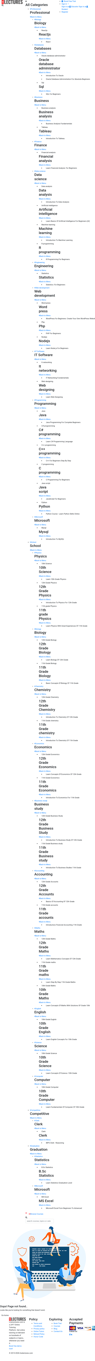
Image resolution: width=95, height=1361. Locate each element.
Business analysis (47, 108)
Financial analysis (47, 152)
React (48, 42)
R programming (47, 244)
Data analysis (46, 186)
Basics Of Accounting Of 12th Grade (50, 901)
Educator (70, 7)
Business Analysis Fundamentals (50, 124)
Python (44, 502)
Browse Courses (36, 1214)
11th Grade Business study (47, 844)
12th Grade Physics (47, 583)
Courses (57, 1326)
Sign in (64, 4)
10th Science (46, 564)
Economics (39, 744)
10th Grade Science (47, 1053)
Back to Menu (36, 17)
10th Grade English (47, 1019)
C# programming (47, 426)
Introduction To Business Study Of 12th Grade (50, 840)
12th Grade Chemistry (47, 697)
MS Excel (45, 1197)
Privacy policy (39, 1329)
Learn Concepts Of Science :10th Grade (50, 1073)
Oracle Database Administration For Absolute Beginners (50, 79)
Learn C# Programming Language (50, 441)
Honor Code (38, 1337)
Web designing (47, 381)
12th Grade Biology (47, 640)
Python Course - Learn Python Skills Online (50, 514)
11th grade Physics (47, 606)
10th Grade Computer (47, 1087)
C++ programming (47, 445)
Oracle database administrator (47, 56)
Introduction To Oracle (50, 76)
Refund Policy (39, 1334)
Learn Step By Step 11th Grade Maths (50, 982)
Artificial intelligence (47, 205)
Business (38, 97)
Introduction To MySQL (50, 539)
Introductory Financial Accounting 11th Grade (50, 925)
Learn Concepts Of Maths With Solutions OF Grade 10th (50, 1005)
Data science (39, 171)
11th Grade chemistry (47, 721)
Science (37, 1042)
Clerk (36, 1121)
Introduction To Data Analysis (50, 202)
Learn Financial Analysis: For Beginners (50, 168)
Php (43, 322)
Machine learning (47, 225)
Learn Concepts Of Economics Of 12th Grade (50, 774)
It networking (46, 362)
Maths (37, 928)
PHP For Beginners (50, 333)
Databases (39, 45)
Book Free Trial (69, 1)
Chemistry (38, 686)
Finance (37, 142)
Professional (35, 9)
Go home (5, 1315)
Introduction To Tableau (50, 138)
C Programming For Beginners (50, 480)
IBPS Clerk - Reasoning (50, 1143)
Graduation (34, 1146)
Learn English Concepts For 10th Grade (50, 1039)
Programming (40, 400)
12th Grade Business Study (47, 816)
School (33, 542)
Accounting (39, 871)
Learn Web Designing (50, 397)
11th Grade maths (47, 962)
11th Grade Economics (47, 778)
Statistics (45, 273)
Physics (37, 553)
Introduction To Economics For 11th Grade (50, 798)
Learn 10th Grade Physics (50, 579)
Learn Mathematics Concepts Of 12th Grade (50, 959)
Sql (42, 83)
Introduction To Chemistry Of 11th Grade (50, 740)
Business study (40, 801)
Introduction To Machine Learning (50, 240)
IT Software (39, 351)
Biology (37, 19)
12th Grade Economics (47, 754)
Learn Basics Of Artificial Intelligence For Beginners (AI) (50, 221)
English (37, 1009)
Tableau (44, 127)
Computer (38, 1076)
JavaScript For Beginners (50, 499)
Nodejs (44, 337)
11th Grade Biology (47, 663)
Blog (55, 1329)
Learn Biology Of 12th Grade (50, 660)
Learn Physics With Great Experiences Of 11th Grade (50, 626)
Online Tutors (39, 1331)
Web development (42, 288)
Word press (46, 303)
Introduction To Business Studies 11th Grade (50, 868)
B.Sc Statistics (47, 1167)
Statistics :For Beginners (50, 285)
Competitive (35, 1110)
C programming (47, 464)
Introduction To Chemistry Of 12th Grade (50, 717)
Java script (45, 483)
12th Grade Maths (47, 939)
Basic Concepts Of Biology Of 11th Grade (50, 683)
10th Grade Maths (47, 986)
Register (65, 12)
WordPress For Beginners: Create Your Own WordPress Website (50, 319)
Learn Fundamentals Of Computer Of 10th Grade (50, 1107)
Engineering (39, 262)
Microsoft (38, 517)
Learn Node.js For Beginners (50, 348)
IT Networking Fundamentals (50, 378)
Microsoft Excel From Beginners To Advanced (50, 1208)
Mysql (43, 528)
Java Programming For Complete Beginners (50, 422)
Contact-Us (58, 1331)
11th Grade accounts (47, 905)
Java (43, 411)
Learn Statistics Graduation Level (50, 1183)
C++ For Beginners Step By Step (50, 461)
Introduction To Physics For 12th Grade (50, 603)
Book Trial (58, 1323)
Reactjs (44, 30)
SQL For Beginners (50, 94)
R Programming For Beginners (50, 259)
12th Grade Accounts (47, 882)
